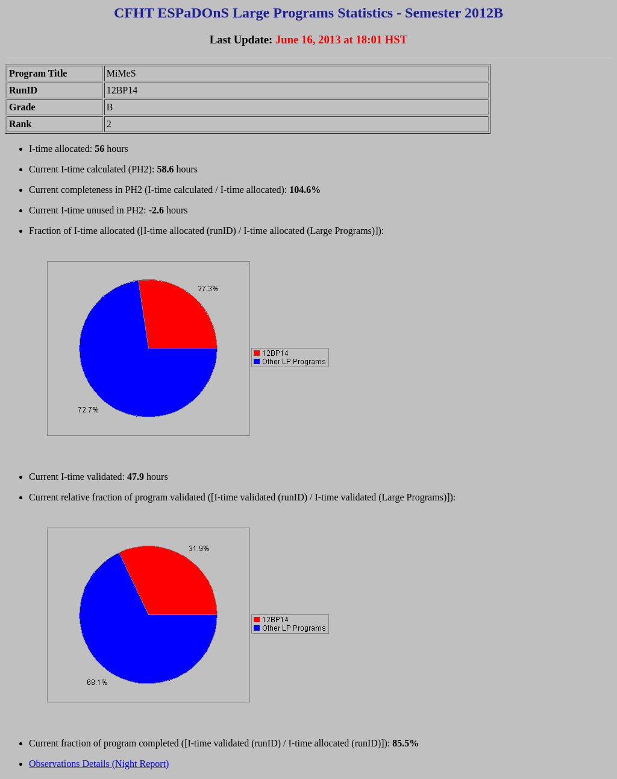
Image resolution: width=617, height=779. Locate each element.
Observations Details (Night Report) (99, 763)
